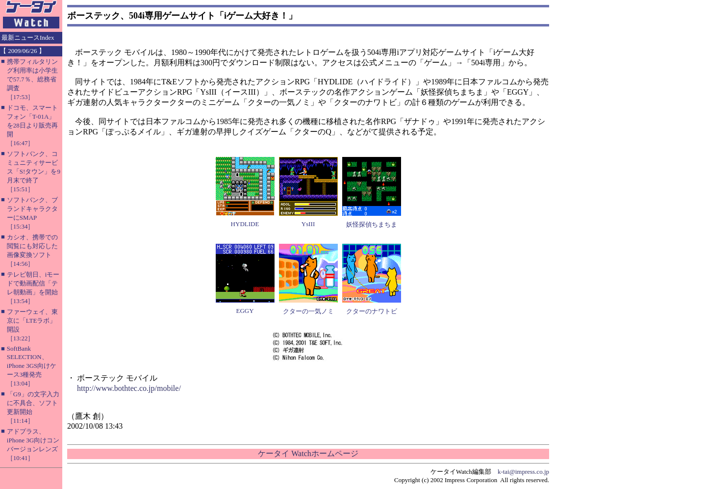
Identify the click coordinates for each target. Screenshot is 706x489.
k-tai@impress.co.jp (523, 471)
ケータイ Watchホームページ (308, 453)
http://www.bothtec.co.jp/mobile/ (129, 388)
